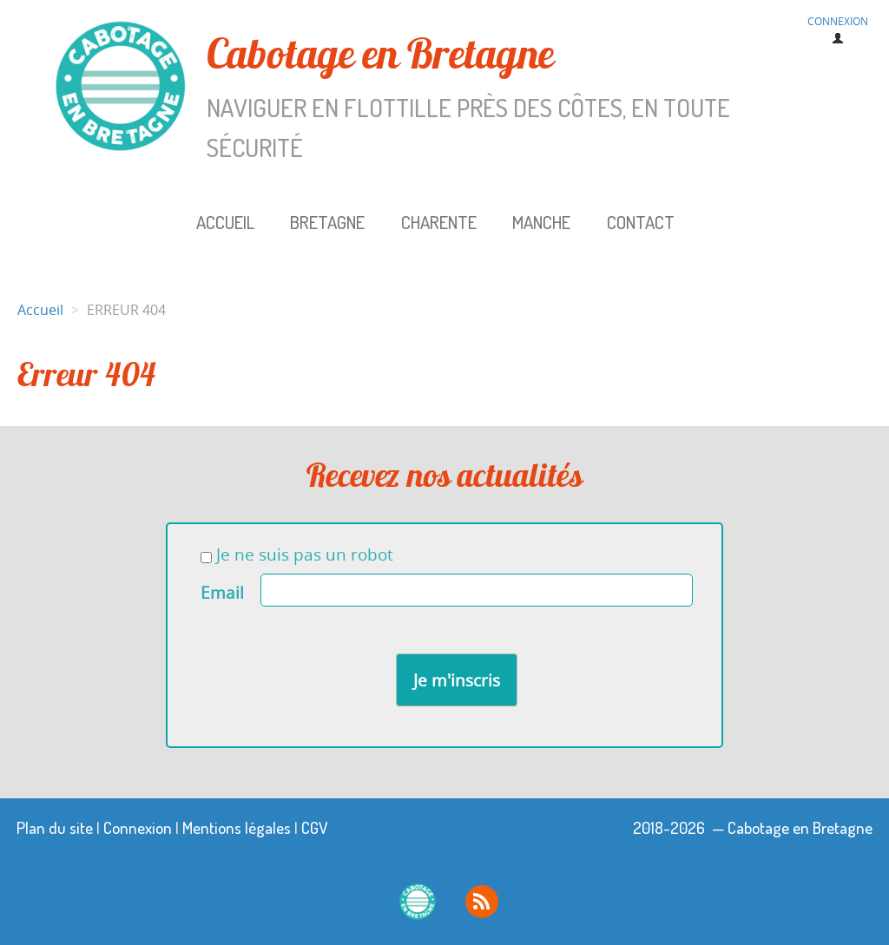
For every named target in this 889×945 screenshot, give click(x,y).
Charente (439, 222)
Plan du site (54, 827)
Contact (641, 222)
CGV (314, 827)
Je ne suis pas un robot (297, 554)
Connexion (137, 827)
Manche (541, 222)
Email (222, 592)
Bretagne (327, 222)
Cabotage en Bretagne (394, 97)
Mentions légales (236, 827)
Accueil (225, 222)
